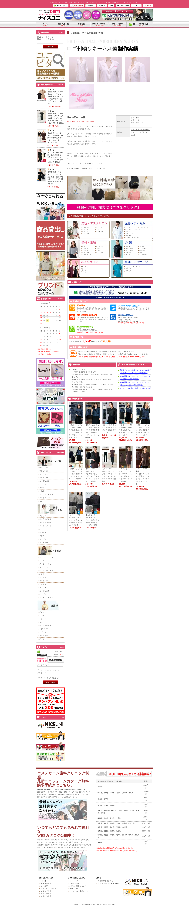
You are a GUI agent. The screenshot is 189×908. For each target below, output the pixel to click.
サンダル (42, 539)
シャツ (42, 622)
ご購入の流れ (74, 883)
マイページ (73, 881)
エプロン (42, 484)
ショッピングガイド (49, 889)
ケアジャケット (45, 625)
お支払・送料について (78, 886)
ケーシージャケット (47, 526)
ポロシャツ (43, 612)
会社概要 (44, 886)
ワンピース (43, 471)
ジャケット (43, 474)
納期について (74, 889)
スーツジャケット (46, 564)
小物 (140, 252)
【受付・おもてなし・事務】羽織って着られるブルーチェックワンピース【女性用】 (126, 430)
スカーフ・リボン (46, 494)
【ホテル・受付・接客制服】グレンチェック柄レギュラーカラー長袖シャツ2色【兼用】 (92, 520)
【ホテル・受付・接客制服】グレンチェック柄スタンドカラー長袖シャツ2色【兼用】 (75, 520)
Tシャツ (42, 615)
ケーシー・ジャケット (132, 229)
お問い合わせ (46, 893)
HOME (43, 881)
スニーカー (43, 543)
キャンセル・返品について (79, 891)
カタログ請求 (46, 891)
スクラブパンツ (45, 519)
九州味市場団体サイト (106, 881)
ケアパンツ (43, 629)
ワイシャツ (129, 248)
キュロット (43, 584)
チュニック (43, 467)
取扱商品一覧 (46, 883)
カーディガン (44, 481)
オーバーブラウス (46, 557)
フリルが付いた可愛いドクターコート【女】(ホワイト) (140, 132)
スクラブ (42, 516)
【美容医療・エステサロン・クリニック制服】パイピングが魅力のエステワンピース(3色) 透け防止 (55, 118)
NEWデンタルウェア (132, 237)
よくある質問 (46, 896)
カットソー (43, 477)
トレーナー (43, 619)
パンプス (42, 594)
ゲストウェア (44, 498)
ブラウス (42, 587)
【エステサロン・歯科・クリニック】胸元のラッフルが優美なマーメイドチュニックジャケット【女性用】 (142, 476)
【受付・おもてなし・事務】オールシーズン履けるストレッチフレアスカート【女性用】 (142, 430)
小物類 (42, 491)
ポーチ (42, 639)
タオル (42, 501)
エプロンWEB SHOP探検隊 (109, 883)
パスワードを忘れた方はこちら (48, 678)
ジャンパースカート (47, 571)
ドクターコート (45, 522)
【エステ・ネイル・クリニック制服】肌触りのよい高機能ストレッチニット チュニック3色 (55, 137)
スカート (42, 577)
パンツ (42, 488)
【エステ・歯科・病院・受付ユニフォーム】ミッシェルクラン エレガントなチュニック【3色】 (55, 157)
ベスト (42, 561)
